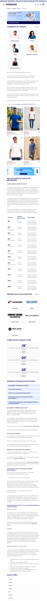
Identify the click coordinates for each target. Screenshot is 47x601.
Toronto (6, 563)
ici (35, 480)
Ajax (5, 576)
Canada (10, 8)
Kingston (7, 570)
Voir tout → (41, 29)
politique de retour (22, 517)
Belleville (6, 579)
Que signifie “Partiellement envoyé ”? (14, 390)
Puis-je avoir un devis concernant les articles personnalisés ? (20, 402)
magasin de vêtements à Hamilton (21, 105)
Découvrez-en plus (9, 25)
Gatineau (7, 591)
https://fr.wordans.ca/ (8, 459)
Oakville (6, 573)
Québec (6, 588)
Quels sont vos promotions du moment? (15, 398)
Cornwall (6, 566)
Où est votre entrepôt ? (10, 394)
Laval (6, 585)
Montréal (7, 582)
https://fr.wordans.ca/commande (27, 427)
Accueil (5, 8)
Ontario (15, 8)
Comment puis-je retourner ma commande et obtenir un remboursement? (19, 406)
